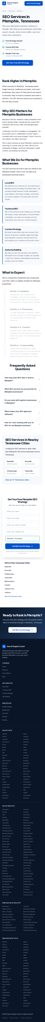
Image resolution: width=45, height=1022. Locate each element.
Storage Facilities (28, 833)
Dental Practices (6, 909)
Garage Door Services (29, 854)
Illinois (4, 750)
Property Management (8, 879)
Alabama (4, 734)
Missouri (4, 766)
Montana (25, 766)
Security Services (28, 892)
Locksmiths (5, 895)
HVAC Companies (7, 911)
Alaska (25, 734)
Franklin (7, 585)
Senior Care (5, 841)
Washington (5, 795)
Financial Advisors (28, 879)
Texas (4, 790)
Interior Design (27, 862)
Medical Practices (28, 822)
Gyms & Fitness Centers (9, 919)
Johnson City (9, 589)
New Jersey (26, 771)
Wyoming (26, 798)
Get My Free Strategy (22, 630)
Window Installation (7, 857)
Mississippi (26, 763)
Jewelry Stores (27, 849)
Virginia (25, 792)
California (5, 739)
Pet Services (5, 838)
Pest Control (26, 830)
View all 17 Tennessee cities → (18, 480)
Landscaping (26, 828)
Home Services (6, 828)
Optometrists (27, 846)
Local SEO (5, 686)
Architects (5, 862)
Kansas (25, 752)
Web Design (5, 889)
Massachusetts (6, 760)
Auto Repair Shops (7, 917)
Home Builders (6, 922)
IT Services (26, 887)
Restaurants (6, 710)
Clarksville (8, 578)
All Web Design (7, 706)
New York (26, 774)
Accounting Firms (7, 925)
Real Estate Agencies (29, 914)
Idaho (24, 747)
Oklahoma (26, 779)
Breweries (5, 873)
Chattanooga (9, 574)
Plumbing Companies (29, 909)
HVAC (3, 814)
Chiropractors (6, 825)
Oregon (4, 782)
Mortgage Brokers (7, 881)
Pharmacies (5, 846)
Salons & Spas (27, 836)
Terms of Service (26, 1018)
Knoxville (8, 570)
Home (4, 11)
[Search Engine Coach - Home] (10, 3)
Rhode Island (6, 784)
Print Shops (26, 889)
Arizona (4, 736)
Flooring (25, 857)
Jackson (8, 592)
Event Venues (27, 865)
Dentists (4, 716)
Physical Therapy (28, 841)
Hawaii (4, 747)
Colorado (25, 739)
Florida (4, 744)
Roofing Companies (7, 914)
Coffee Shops (27, 871)
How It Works (6, 673)
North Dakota (27, 776)
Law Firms (5, 713)
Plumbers (26, 812)
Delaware (26, 742)
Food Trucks (26, 868)
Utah (24, 790)
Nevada (25, 768)
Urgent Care (26, 844)
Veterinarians (26, 825)
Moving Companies (7, 833)
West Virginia (26, 795)
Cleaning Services (7, 830)
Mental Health (6, 844)
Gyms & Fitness (6, 836)
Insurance (26, 820)
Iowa (3, 752)
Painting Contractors (7, 860)
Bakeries (4, 871)
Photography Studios (8, 865)
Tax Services (6, 884)
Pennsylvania (27, 782)
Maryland (25, 758)
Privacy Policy (14, 1018)
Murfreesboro (10, 581)
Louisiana (26, 755)
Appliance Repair (28, 852)
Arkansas (25, 736)
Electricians (26, 814)
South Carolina (27, 784)
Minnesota (5, 763)
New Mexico (5, 774)
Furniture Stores (6, 852)
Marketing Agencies (7, 887)
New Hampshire (6, 771)
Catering (4, 868)
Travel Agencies (6, 876)
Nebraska (5, 768)
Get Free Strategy (33, 3)
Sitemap (4, 1018)
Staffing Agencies (28, 884)
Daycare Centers (28, 838)
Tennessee (11, 11)
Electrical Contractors (29, 911)
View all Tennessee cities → (14, 596)
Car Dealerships (6, 849)
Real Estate (5, 820)
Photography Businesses (9, 927)
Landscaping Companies (30, 922)
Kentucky (4, 755)
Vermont (4, 792)
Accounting (5, 822)
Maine (4, 758)
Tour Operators (27, 876)
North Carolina (6, 776)
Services (5, 670)
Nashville (8, 567)
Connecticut (5, 742)
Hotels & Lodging (28, 873)
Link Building (6, 696)
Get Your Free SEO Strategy (17, 63)
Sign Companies (6, 892)
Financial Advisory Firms (30, 930)
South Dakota (6, 787)
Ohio (3, 779)
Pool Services (6, 854)
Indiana (25, 750)
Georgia (25, 744)
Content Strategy (7, 693)
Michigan (25, 760)
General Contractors (28, 860)
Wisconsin (5, 798)
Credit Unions (27, 881)
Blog (3, 676)
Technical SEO (6, 690)
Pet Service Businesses (8, 930)
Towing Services (28, 895)
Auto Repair (26, 817)
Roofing (4, 720)
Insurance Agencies (28, 925)
